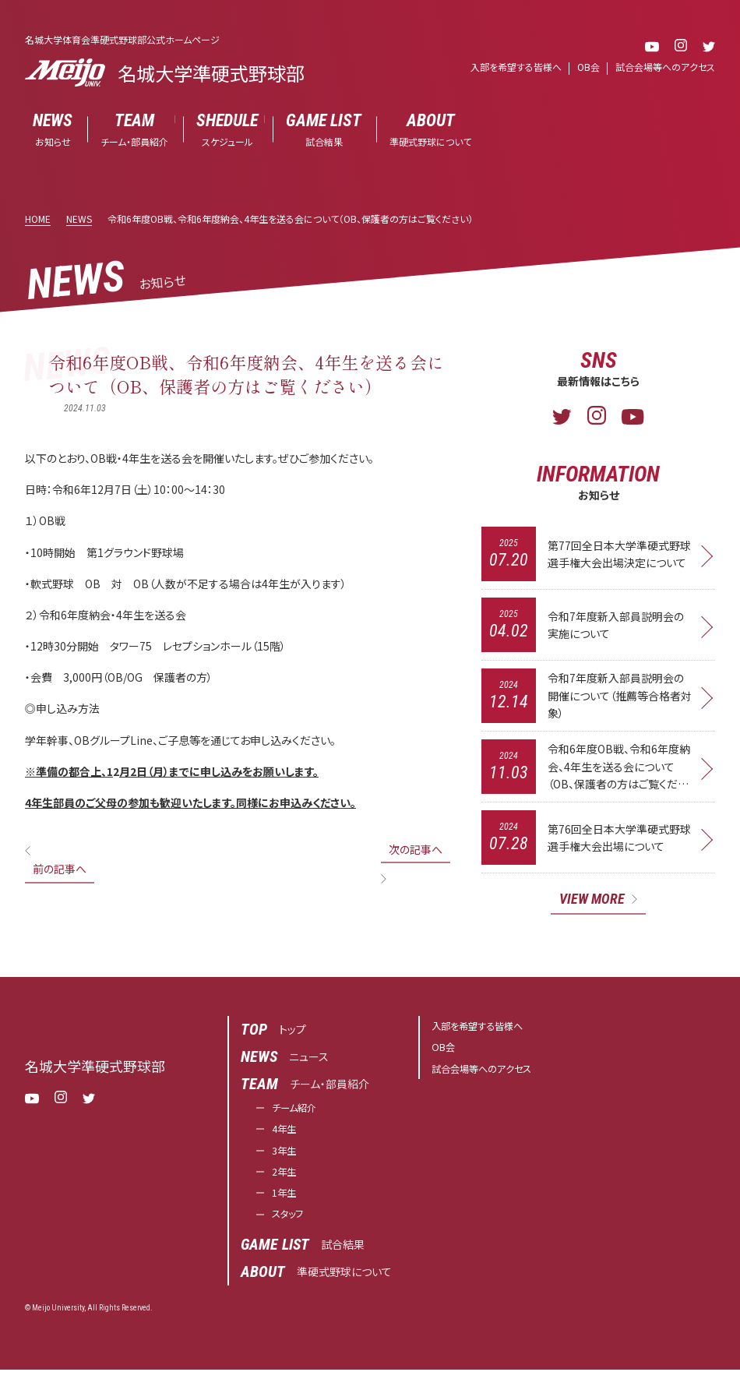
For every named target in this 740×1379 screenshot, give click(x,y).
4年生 (286, 1133)
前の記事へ (59, 868)
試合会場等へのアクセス (665, 66)
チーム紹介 (298, 1110)
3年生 (286, 1155)
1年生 (286, 1200)
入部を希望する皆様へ (516, 66)
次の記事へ (415, 849)
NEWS (79, 218)
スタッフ (290, 1223)
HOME (38, 218)
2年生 (286, 1178)
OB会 (588, 66)
